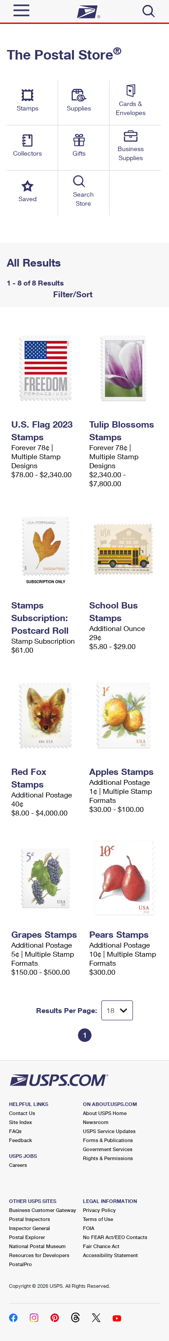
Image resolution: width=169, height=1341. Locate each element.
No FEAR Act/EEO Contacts (115, 1237)
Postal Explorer (27, 1237)
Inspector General (29, 1228)
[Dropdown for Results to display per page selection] (117, 1010)
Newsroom (96, 1122)
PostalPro (20, 1264)
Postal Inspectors (29, 1219)
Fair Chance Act (101, 1246)
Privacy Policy (99, 1210)
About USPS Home (105, 1113)
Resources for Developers (39, 1255)
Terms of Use (98, 1219)
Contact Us (22, 1113)
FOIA (88, 1228)
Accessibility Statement (110, 1255)
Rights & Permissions (108, 1158)
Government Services (107, 1149)
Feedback (20, 1140)
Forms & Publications (108, 1140)
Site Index (20, 1122)
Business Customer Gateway (42, 1210)
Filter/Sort (71, 294)
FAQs (15, 1131)
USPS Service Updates (109, 1131)
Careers (18, 1165)
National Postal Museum (37, 1246)
